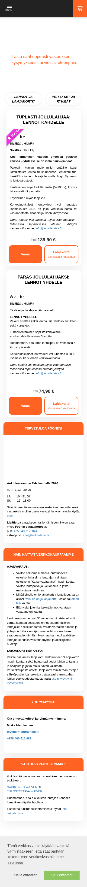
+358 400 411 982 (19, 738)
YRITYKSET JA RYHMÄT (63, 99)
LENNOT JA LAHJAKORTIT (23, 99)
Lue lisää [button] (15, 863)
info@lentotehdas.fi (48, 228)
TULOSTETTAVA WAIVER (24, 791)
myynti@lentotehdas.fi (23, 731)
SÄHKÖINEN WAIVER (22, 787)
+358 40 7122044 (25, 531)
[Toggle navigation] (9, 8)
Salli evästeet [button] (61, 875)
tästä (10, 516)
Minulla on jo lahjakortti (41, 599)
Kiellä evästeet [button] (25, 875)
